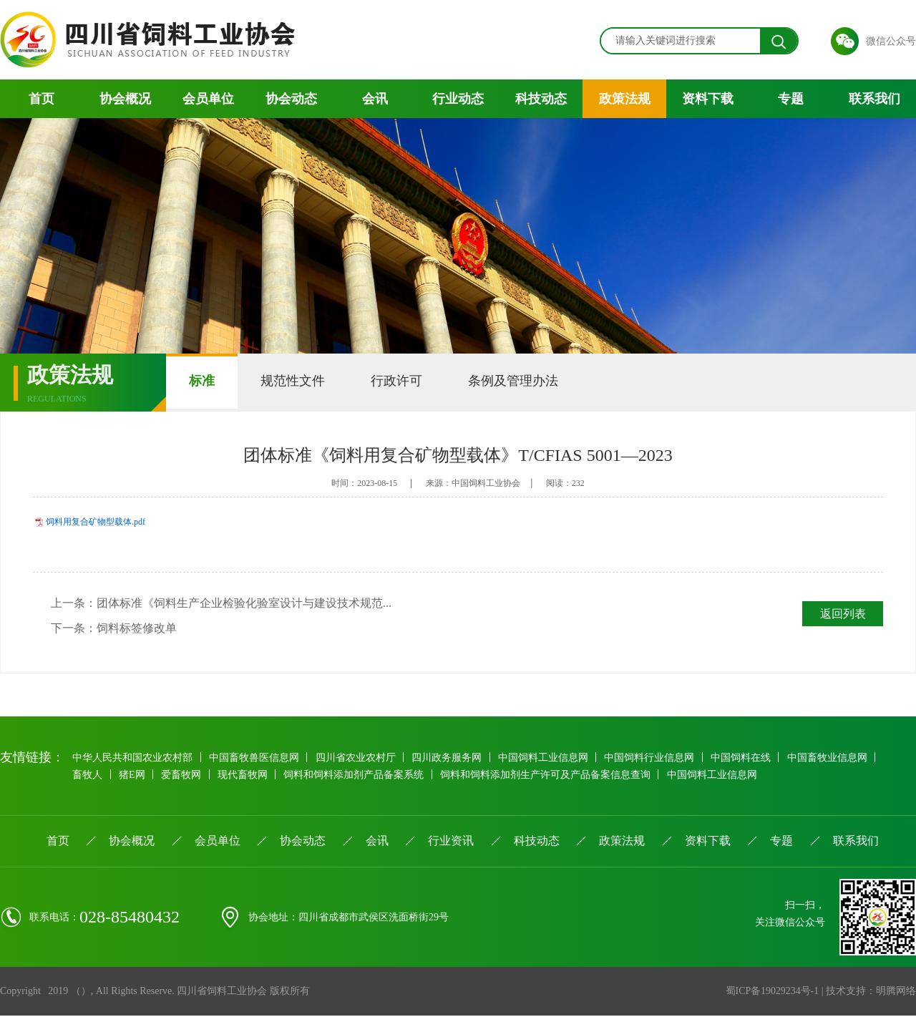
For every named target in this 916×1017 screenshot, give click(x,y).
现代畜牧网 (246, 775)
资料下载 (708, 99)
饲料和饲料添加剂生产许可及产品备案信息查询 (551, 775)
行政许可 (411, 382)
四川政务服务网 (450, 758)
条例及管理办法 (533, 382)
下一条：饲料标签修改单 (114, 629)
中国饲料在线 (747, 758)
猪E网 (133, 775)
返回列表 (842, 614)
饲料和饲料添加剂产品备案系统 (358, 775)
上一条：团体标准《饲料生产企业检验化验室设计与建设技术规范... (221, 603)
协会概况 (125, 99)
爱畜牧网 (184, 775)
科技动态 (541, 99)
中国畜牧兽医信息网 (255, 758)
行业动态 (458, 99)
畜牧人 (88, 775)
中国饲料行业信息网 (655, 758)
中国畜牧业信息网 (834, 758)
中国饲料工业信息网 (547, 758)
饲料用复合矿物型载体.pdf (95, 522)
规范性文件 (301, 382)
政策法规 (625, 99)
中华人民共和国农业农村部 (133, 758)
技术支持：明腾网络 (871, 992)
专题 (791, 99)
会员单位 (208, 99)
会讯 (375, 99)
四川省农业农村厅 (358, 758)
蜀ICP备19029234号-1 (772, 992)
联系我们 (874, 99)
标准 (205, 382)
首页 (41, 99)
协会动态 (291, 99)
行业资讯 (451, 842)
